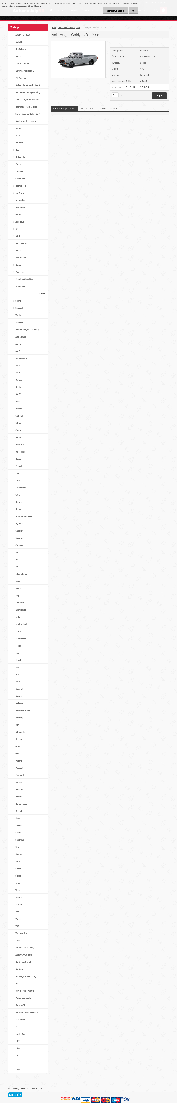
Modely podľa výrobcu (66, 27)
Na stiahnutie (87, 108)
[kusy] (115, 94)
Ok (133, 10)
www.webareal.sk (34, 1088)
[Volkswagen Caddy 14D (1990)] (78, 42)
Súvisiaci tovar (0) (108, 108)
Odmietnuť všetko (115, 10)
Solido (78, 27)
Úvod (54, 27)
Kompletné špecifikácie (64, 108)
